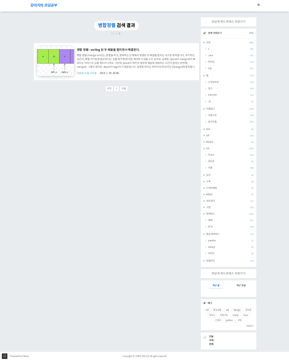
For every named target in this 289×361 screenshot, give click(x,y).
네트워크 (230, 201)
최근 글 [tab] (216, 285)
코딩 (230, 42)
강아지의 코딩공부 (43, 5)
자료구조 (231, 115)
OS (230, 148)
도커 (230, 175)
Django (237, 310)
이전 (109, 88)
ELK (230, 129)
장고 (231, 88)
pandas (231, 240)
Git (207, 310)
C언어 (218, 320)
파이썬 (248, 310)
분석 (231, 227)
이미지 (231, 253)
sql (227, 310)
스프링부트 (231, 82)
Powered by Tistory (19, 356)
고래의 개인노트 (142, 356)
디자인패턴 (230, 188)
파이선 (231, 62)
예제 (231, 220)
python (229, 320)
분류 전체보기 (231, 33)
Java (231, 55)
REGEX (230, 142)
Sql (231, 68)
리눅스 (231, 155)
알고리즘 (231, 122)
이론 (231, 168)
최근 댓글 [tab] (241, 285)
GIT (230, 135)
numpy (231, 247)
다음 (124, 88)
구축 (230, 181)
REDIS (230, 194)
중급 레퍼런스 (230, 234)
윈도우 (231, 161)
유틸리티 (230, 261)
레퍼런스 (230, 214)
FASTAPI (231, 95)
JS (231, 101)
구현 (230, 207)
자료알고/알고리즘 (87, 73)
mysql (235, 315)
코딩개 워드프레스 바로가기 (228, 21)
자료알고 (230, 109)
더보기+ (250, 326)
